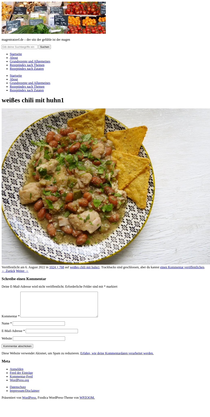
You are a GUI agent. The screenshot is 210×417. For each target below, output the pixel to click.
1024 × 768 (56, 267)
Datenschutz (18, 392)
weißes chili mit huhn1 (85, 267)
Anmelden (16, 374)
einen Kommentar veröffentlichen (182, 267)
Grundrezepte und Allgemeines (30, 61)
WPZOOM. (87, 402)
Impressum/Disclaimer (24, 395)
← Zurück (8, 271)
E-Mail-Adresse (13, 335)
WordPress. (29, 402)
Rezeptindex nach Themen (27, 65)
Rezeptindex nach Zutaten (27, 68)
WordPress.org (19, 385)
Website (7, 343)
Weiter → (22, 271)
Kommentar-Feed (21, 381)
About (14, 57)
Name (7, 328)
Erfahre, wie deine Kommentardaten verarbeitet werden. (117, 358)
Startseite (16, 54)
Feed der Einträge (21, 377)
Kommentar (11, 321)
